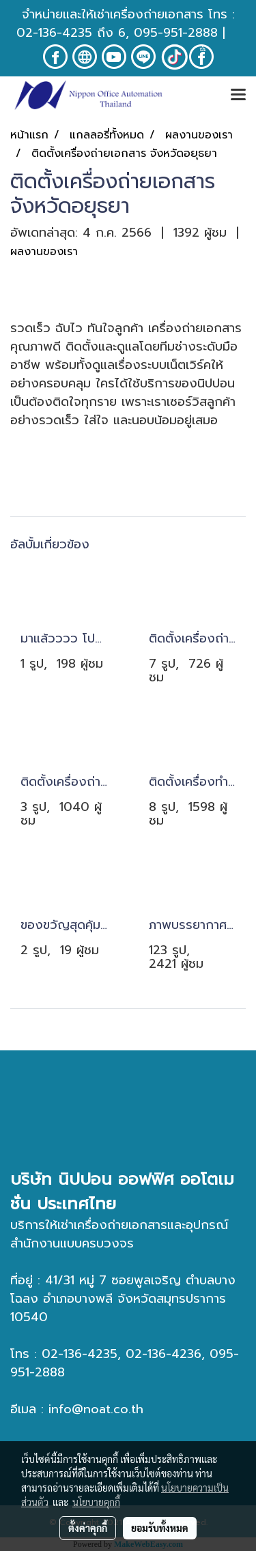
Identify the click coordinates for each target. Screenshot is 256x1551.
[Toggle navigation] (238, 95)
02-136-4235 (54, 32)
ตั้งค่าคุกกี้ (87, 1528)
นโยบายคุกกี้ (96, 1502)
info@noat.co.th (95, 1409)
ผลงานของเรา (44, 251)
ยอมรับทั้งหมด (159, 1528)
